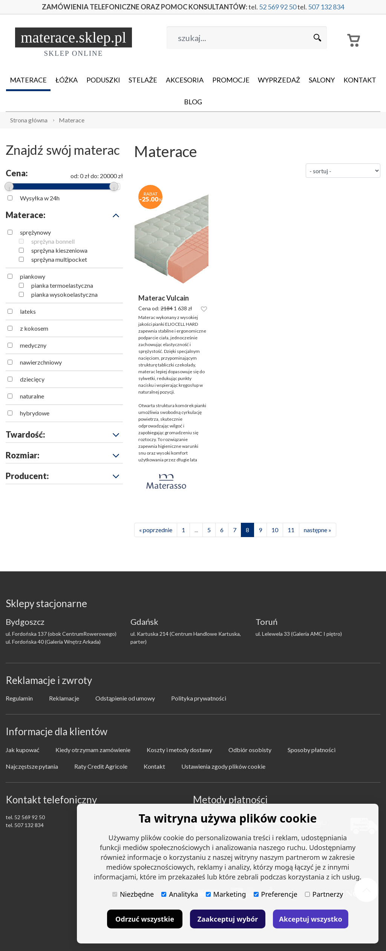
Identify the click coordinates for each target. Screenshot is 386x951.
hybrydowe (34, 413)
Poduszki (103, 80)
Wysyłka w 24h (40, 197)
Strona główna (28, 120)
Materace (28, 80)
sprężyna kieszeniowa (59, 250)
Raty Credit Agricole (100, 766)
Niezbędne (133, 894)
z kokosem (34, 328)
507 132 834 (326, 7)
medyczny (33, 345)
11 (291, 529)
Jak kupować (22, 749)
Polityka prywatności (198, 698)
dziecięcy (32, 379)
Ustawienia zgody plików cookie (223, 766)
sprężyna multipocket (59, 259)
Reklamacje (64, 698)
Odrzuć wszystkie (144, 919)
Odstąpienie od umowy (125, 698)
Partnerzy (324, 894)
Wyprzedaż (279, 80)
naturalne (32, 396)
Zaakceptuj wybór (228, 919)
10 (274, 529)
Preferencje (275, 894)
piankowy (32, 276)
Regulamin (19, 698)
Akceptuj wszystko (310, 919)
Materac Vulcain (163, 298)
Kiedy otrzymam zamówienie (92, 749)
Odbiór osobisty (249, 749)
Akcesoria (185, 80)
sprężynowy (35, 232)
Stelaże (143, 80)
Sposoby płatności (311, 749)
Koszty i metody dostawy (179, 749)
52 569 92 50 (277, 7)
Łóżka (66, 80)
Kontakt (359, 80)
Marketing (226, 894)
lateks (28, 311)
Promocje (231, 80)
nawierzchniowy (41, 362)
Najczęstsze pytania (32, 766)
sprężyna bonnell (53, 241)
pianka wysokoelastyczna (64, 294)
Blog (193, 102)
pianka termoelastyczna (62, 285)
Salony (322, 80)
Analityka (179, 894)
